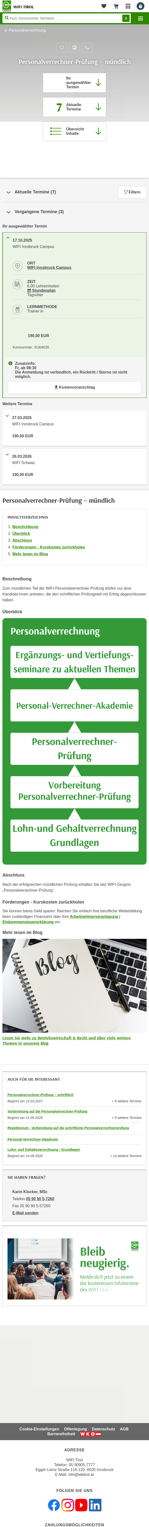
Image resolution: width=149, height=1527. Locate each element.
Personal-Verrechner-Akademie (33, 1139)
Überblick (21, 533)
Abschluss (22, 540)
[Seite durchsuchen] (66, 18)
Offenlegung (75, 1429)
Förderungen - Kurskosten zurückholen (48, 547)
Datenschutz (103, 1429)
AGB (124, 1429)
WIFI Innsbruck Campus (49, 267)
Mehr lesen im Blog (30, 554)
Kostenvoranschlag (74, 387)
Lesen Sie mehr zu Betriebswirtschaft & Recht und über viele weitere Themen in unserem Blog (66, 1040)
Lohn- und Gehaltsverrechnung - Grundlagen (44, 1150)
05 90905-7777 (82, 1465)
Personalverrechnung (27, 30)
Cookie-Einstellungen (39, 1429)
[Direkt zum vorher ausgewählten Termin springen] (74, 82)
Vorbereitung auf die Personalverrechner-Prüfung (47, 1111)
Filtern (132, 192)
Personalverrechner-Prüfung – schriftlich (41, 1095)
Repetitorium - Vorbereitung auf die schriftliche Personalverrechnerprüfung (68, 1128)
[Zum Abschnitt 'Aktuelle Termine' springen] (74, 107)
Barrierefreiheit (61, 1434)
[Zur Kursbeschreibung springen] (74, 131)
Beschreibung (25, 527)
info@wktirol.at (81, 1474)
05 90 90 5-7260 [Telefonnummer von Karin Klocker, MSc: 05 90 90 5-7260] (40, 1199)
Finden (126, 18)
